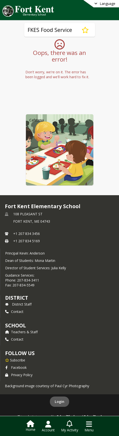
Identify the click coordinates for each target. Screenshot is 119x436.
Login (59, 401)
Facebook (16, 367)
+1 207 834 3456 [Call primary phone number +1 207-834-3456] (26, 233)
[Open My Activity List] (69, 426)
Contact (14, 311)
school (15, 325)
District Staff (18, 304)
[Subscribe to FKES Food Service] (85, 30)
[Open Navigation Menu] (89, 426)
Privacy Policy (18, 374)
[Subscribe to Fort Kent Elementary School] (15, 360)
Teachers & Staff (21, 332)
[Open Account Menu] (48, 426)
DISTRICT (16, 297)
